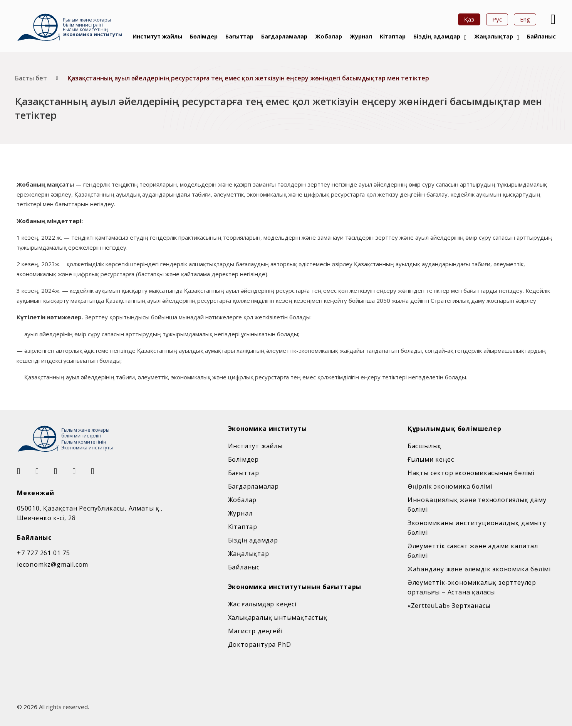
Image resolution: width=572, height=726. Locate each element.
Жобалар (328, 36)
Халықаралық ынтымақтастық (277, 617)
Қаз (469, 19)
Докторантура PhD (259, 644)
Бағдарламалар (284, 36)
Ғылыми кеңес (431, 459)
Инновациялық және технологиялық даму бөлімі (477, 505)
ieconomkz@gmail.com (52, 564)
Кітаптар (393, 36)
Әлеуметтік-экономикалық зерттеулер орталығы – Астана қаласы (472, 587)
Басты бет (31, 78)
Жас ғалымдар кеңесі (262, 604)
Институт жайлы (157, 36)
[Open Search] (552, 19)
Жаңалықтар (493, 36)
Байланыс (541, 36)
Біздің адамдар (436, 36)
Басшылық (424, 446)
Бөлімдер (204, 36)
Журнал (361, 36)
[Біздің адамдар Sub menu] (465, 38)
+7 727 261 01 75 (43, 553)
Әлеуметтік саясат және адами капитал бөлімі (473, 551)
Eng (525, 19)
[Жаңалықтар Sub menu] (518, 38)
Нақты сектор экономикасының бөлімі (471, 473)
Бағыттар (239, 36)
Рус (497, 19)
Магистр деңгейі (255, 631)
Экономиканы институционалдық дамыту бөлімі (477, 528)
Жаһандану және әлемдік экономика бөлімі (479, 569)
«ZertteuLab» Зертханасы (449, 605)
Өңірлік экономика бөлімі (450, 486)
